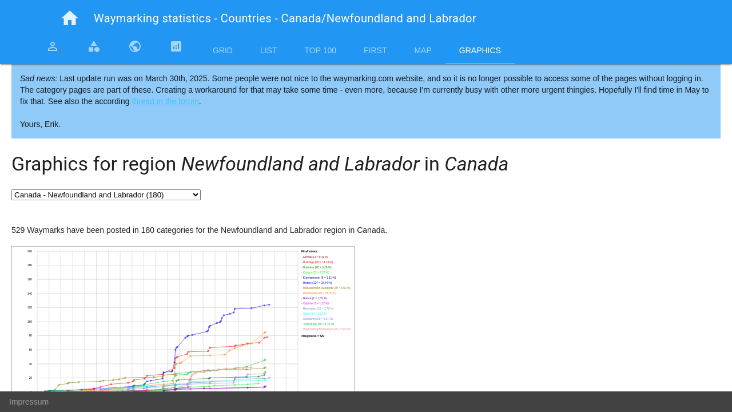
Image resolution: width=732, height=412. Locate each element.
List (268, 50)
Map (422, 50)
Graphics (480, 50)
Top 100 (320, 50)
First (375, 50)
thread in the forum (165, 101)
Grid (222, 50)
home (69, 18)
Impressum (29, 401)
